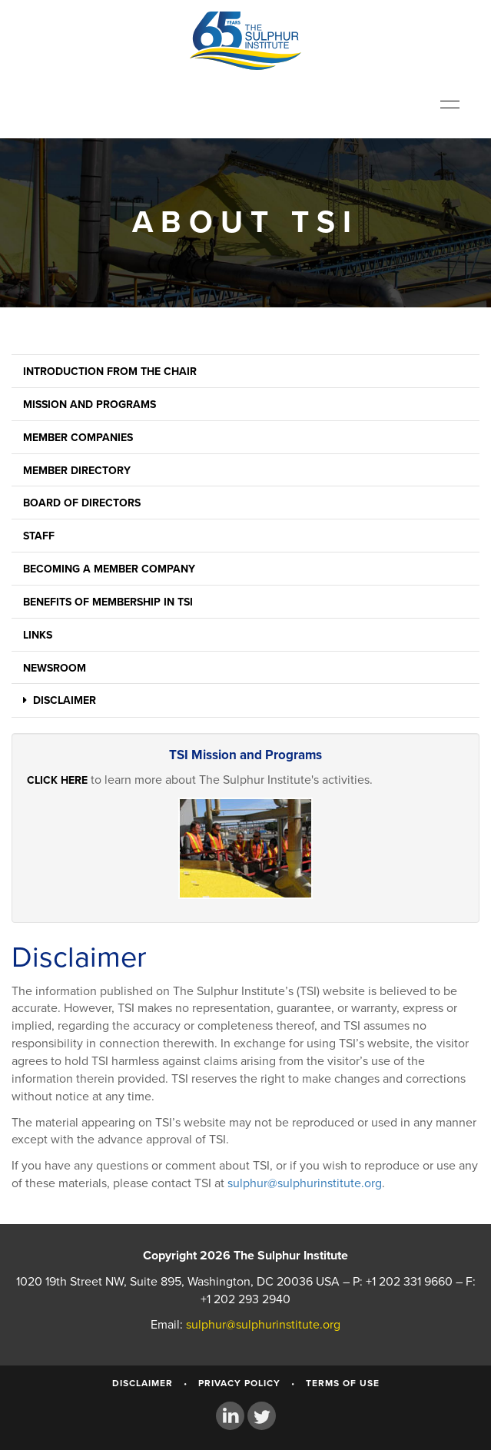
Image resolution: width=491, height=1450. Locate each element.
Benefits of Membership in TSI (108, 602)
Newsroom (54, 668)
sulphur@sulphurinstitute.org (304, 1183)
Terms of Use (343, 1383)
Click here (57, 780)
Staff (39, 536)
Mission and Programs (89, 404)
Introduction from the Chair (110, 371)
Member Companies (78, 437)
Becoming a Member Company (109, 569)
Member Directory (77, 470)
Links (37, 635)
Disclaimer (59, 700)
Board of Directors (82, 502)
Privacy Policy (239, 1383)
